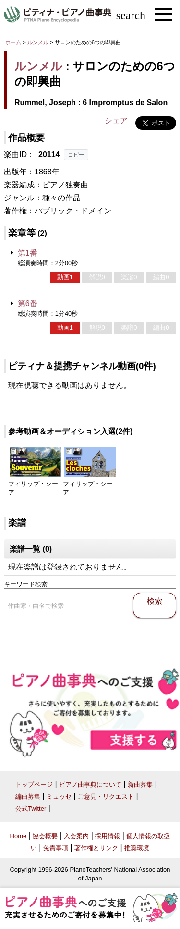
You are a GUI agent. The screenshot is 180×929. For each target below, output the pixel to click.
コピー (76, 155)
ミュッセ (59, 796)
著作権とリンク (96, 848)
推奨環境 (136, 848)
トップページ (34, 784)
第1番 (27, 253)
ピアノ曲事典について (90, 784)
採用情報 (107, 836)
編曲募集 (27, 796)
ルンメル (37, 42)
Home (18, 836)
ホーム (13, 42)
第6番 (27, 303)
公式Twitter (30, 808)
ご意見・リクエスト (106, 796)
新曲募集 (140, 784)
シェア (116, 120)
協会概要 (45, 836)
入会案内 (76, 836)
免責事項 (55, 848)
